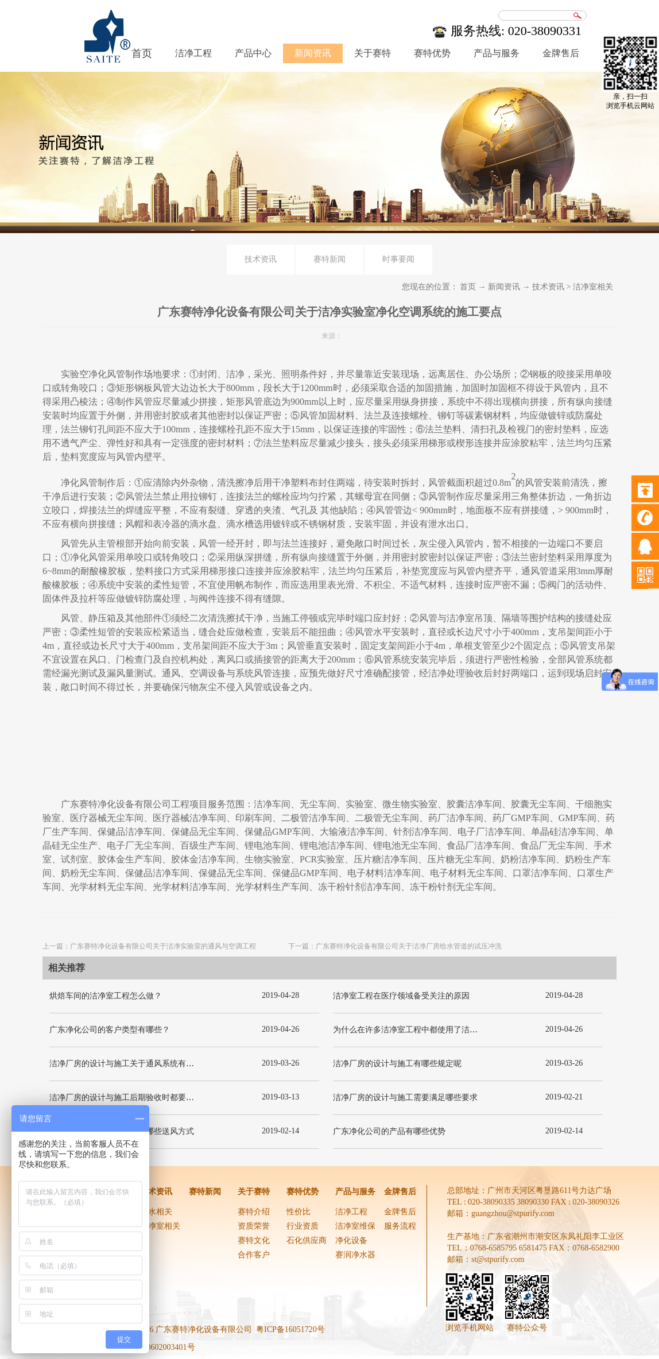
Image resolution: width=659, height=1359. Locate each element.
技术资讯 (548, 286)
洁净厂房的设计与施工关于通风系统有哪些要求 (133, 1063)
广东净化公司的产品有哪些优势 (389, 1131)
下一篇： (395, 946)
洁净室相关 (593, 286)
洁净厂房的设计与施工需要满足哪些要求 (405, 1097)
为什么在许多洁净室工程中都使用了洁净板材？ (417, 1029)
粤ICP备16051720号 (290, 1329)
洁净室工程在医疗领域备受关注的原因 (401, 996)
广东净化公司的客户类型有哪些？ (109, 1029)
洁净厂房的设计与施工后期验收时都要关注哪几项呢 (141, 1097)
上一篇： (149, 946)
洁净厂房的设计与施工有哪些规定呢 (397, 1063)
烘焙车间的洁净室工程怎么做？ (105, 996)
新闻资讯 (504, 286)
